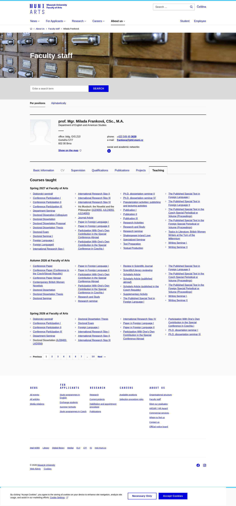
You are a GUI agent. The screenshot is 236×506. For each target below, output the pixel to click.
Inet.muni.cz (100, 448)
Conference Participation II (47, 202)
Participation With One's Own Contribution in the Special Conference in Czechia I (93, 245)
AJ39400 (61, 340)
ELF (79, 448)
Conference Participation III (47, 206)
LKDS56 (37, 343)
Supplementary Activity (135, 294)
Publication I (129, 210)
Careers (126, 388)
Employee (200, 21)
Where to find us (157, 417)
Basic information (43, 170)
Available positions (128, 395)
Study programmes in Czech (73, 411)
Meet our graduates (158, 404)
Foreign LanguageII (43, 244)
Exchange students (69, 402)
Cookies (47, 469)
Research (97, 388)
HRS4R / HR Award (158, 408)
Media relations (37, 404)
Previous (36, 356)
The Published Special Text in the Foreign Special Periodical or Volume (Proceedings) (186, 224)
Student (184, 21)
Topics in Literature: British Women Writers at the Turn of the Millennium (187, 235)
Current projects (97, 399)
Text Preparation (132, 244)
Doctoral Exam (41, 232)
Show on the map (69, 150)
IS (91, 448)
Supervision (78, 170)
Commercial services (159, 413)
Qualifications (100, 170)
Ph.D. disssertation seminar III (184, 334)
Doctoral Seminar (42, 298)
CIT (85, 448)
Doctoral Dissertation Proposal (49, 223)
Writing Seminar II (178, 247)
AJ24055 (97, 210)
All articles (35, 399)
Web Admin (35, 469)
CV (62, 170)
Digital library (58, 448)
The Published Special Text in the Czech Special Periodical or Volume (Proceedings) (186, 212)
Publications (122, 170)
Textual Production (133, 248)
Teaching (158, 170)
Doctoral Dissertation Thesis (48, 227)
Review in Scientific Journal (138, 266)
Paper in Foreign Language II (93, 226)
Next (101, 356)
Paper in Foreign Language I (93, 222)
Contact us (154, 422)
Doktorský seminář (43, 193)
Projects (141, 170)
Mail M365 (35, 448)
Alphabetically (58, 103)
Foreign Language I (43, 240)
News (34, 388)
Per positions (37, 103)
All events (34, 395)
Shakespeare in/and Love (137, 235)
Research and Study (134, 227)
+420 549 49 (126, 136)
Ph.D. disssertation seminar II (139, 193)
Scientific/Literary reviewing (137, 270)
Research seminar (133, 231)
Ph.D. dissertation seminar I (183, 330)
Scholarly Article (131, 274)
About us (157, 388)
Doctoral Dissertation (44, 219)
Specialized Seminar (134, 239)
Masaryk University (46, 465)
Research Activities (133, 222)
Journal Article (85, 217)
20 (93, 356)
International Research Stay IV (94, 202)
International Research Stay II (94, 193)
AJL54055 (83, 213)
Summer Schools (68, 407)
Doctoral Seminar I (43, 236)
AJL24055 (108, 210)
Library (46, 448)
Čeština (201, 6)
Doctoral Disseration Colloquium (50, 215)
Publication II (130, 214)
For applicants (69, 386)
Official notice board (158, 426)
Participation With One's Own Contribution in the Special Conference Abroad (93, 234)
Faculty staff (155, 399)
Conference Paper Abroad (47, 278)
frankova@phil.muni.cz (130, 140)
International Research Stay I (48, 249)
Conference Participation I (47, 198)
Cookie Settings (59, 499)
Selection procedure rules (131, 399)
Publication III (130, 218)
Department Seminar (44, 211)
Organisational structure (160, 395)
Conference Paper (43, 266)
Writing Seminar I (177, 243)
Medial (70, 448)
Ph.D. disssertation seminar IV (139, 198)
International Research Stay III (94, 198)
